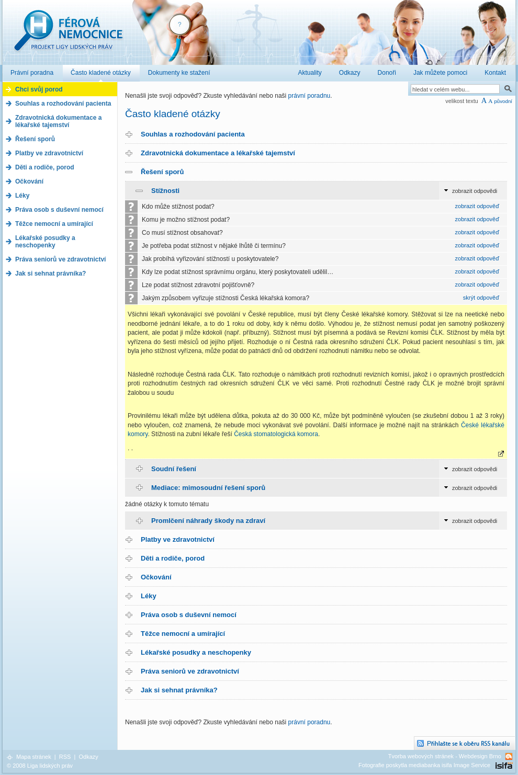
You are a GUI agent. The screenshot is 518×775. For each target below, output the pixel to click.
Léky (148, 596)
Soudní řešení (173, 469)
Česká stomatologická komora (276, 434)
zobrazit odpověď (477, 206)
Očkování (156, 577)
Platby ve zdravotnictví (178, 539)
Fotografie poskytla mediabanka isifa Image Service (424, 765)
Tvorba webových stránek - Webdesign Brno (444, 756)
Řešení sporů (162, 172)
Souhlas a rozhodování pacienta (193, 134)
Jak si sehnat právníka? (179, 690)
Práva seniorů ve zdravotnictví (190, 671)
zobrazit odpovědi (474, 191)
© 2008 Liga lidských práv (40, 765)
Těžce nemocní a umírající (183, 633)
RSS (65, 757)
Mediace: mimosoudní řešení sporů (208, 488)
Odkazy (88, 757)
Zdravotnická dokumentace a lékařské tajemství (218, 153)
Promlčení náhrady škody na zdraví (208, 521)
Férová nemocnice (68, 35)
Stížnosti (165, 191)
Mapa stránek (33, 757)
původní (503, 101)
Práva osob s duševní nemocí (189, 615)
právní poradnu (309, 95)
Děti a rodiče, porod (173, 558)
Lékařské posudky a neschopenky (196, 652)
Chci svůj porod (39, 89)
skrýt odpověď (481, 297)
